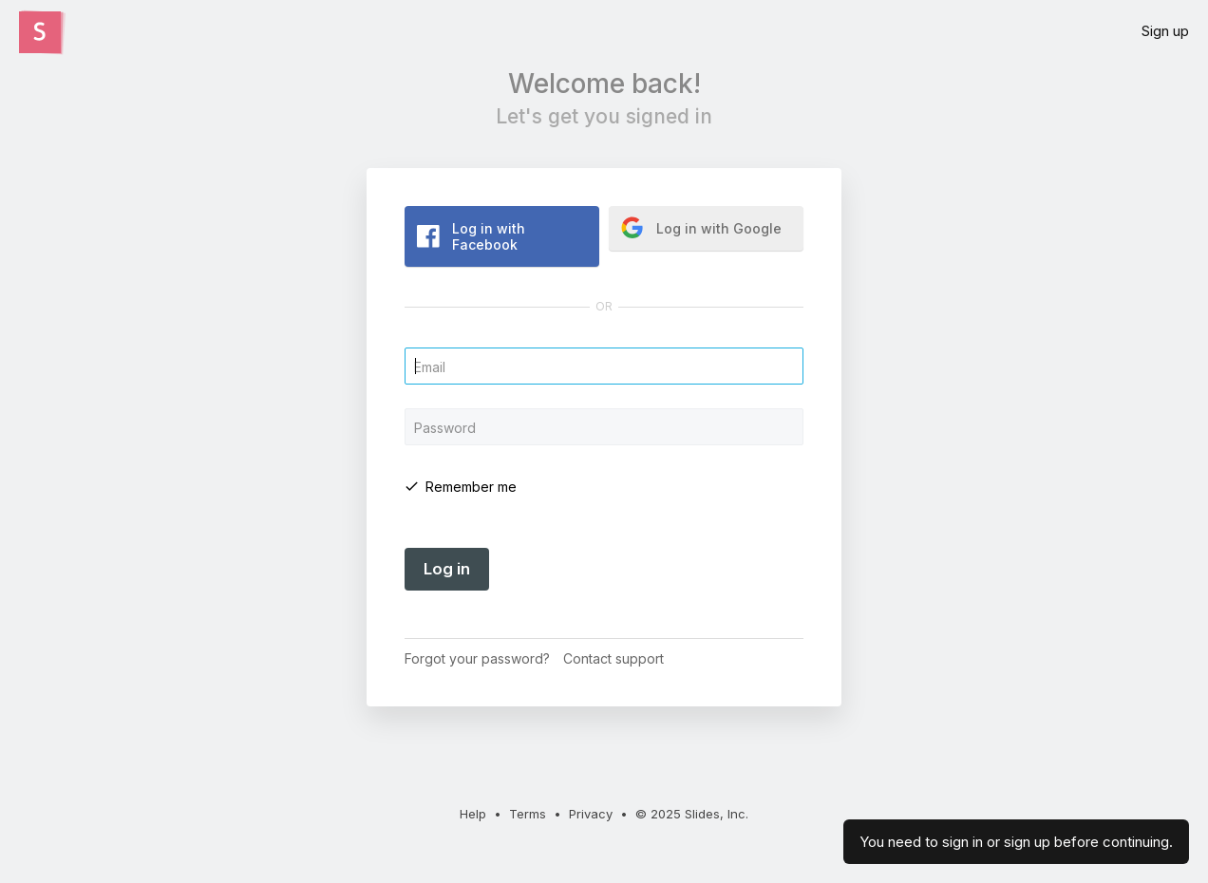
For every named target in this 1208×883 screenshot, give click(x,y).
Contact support (613, 658)
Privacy (591, 813)
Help (473, 813)
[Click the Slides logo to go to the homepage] (40, 32)
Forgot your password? (477, 658)
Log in (447, 568)
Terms (527, 813)
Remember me (471, 487)
